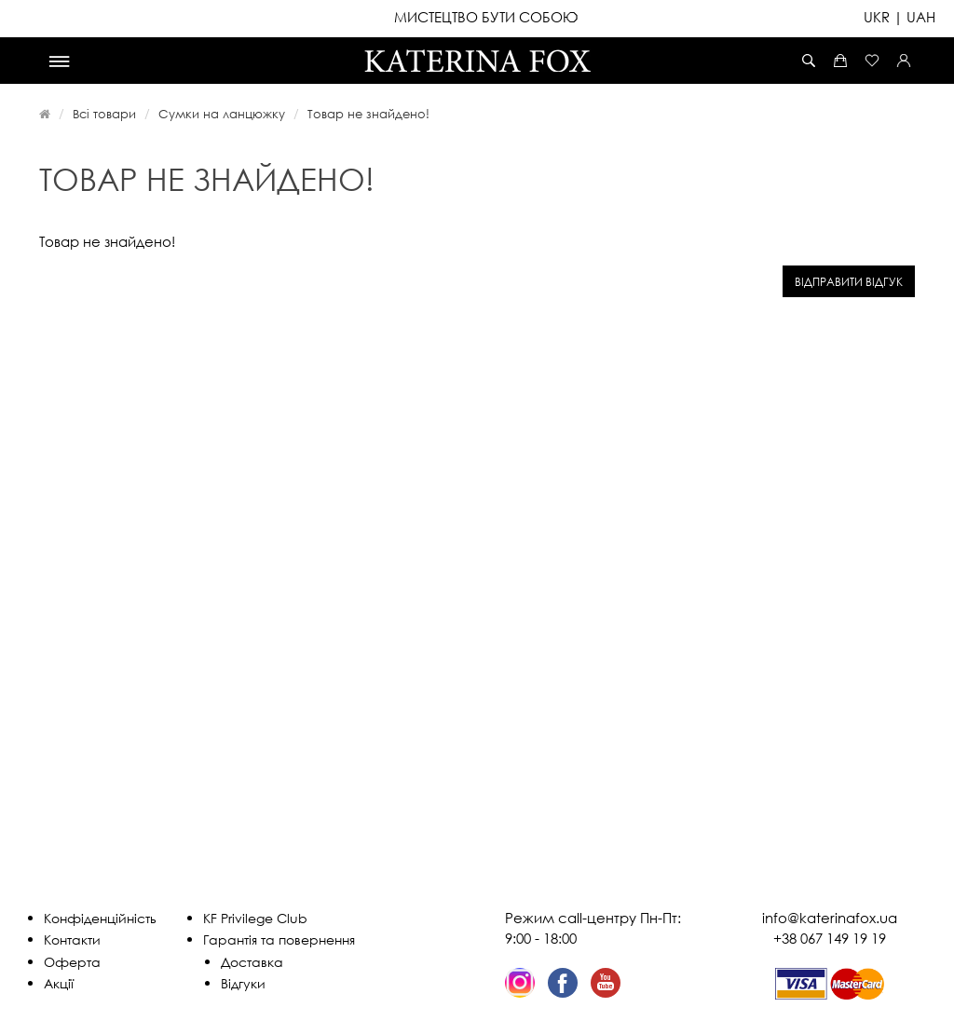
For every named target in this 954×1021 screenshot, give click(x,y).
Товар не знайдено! (368, 113)
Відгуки (243, 983)
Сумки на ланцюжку (221, 113)
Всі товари (104, 113)
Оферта (72, 962)
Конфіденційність (100, 918)
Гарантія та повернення (279, 939)
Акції (59, 983)
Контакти (72, 939)
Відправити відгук (849, 282)
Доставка (252, 962)
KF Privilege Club (255, 918)
